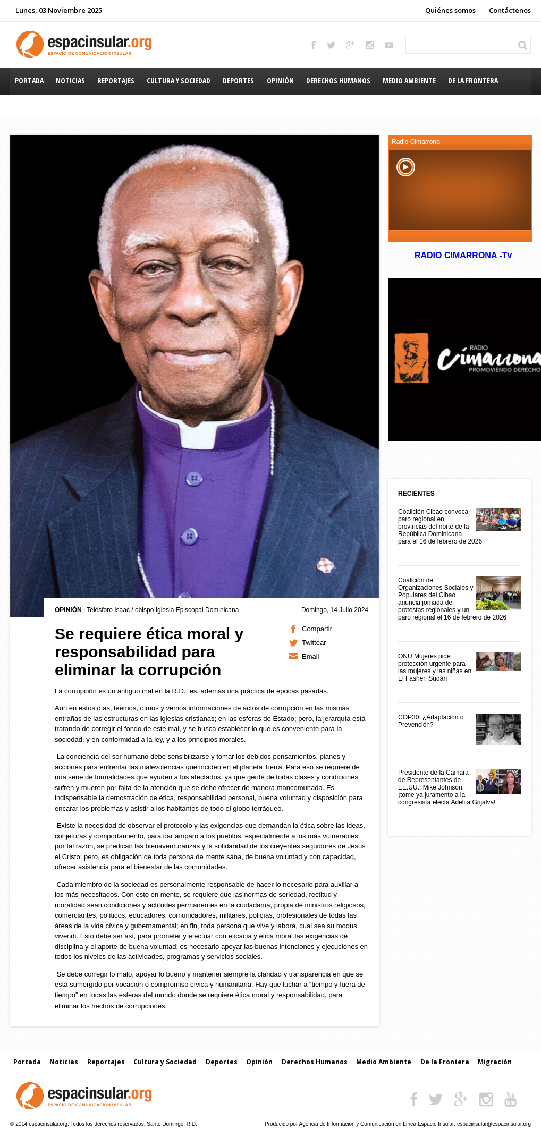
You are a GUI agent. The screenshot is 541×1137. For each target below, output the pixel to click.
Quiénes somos (450, 10)
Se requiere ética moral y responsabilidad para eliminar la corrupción (149, 651)
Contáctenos (510, 10)
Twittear (314, 643)
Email (310, 656)
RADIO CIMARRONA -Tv (463, 255)
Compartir (317, 629)
